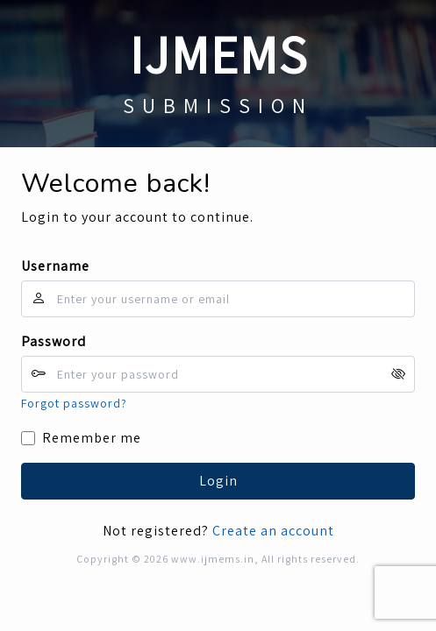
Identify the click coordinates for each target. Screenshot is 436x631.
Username (55, 266)
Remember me (91, 438)
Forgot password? (74, 403)
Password (53, 341)
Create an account (273, 530)
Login (218, 480)
